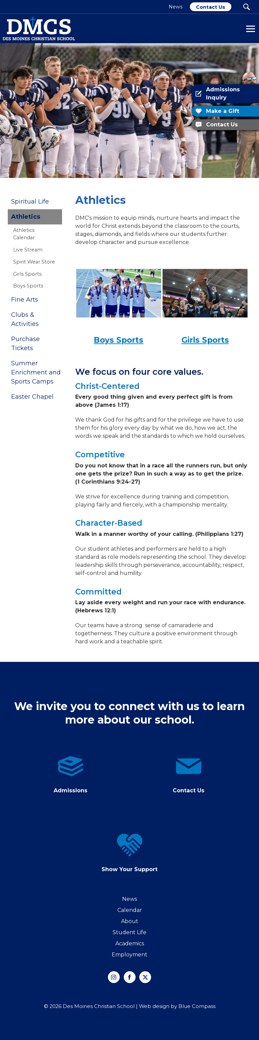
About (129, 921)
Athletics (25, 216)
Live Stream (27, 250)
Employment (129, 954)
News (129, 899)
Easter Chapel (32, 396)
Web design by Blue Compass (177, 1006)
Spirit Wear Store (34, 262)
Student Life (129, 932)
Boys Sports (28, 286)
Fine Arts (24, 299)
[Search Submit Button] (246, 6)
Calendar (129, 910)
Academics (129, 943)
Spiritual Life (30, 201)
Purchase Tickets (25, 343)
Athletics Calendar (24, 234)
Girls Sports (27, 274)
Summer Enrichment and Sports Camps (36, 372)
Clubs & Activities (25, 319)
